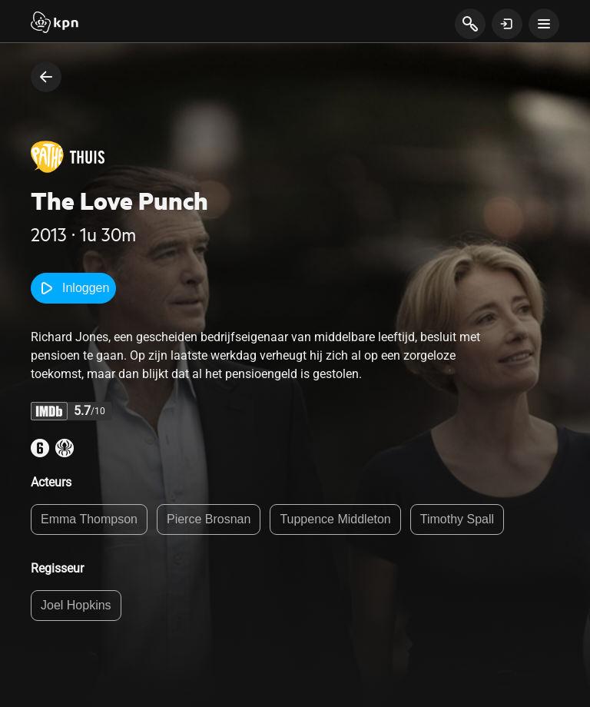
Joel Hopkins (76, 605)
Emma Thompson (89, 519)
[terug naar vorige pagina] (46, 76)
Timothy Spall (457, 519)
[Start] (54, 23)
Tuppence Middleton (335, 519)
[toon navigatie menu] (544, 23)
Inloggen (73, 288)
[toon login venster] (507, 23)
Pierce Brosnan (208, 519)
